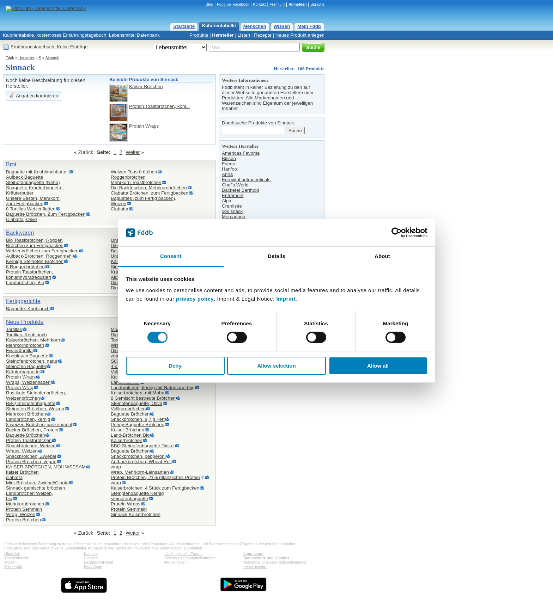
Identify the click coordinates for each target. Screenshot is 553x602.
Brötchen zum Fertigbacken (34, 245)
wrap (116, 466)
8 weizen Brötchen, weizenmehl (39, 424)
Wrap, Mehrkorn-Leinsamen (140, 472)
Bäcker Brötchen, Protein (32, 429)
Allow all (378, 366)
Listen (244, 35)
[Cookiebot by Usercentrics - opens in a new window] (396, 232)
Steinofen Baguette (26, 366)
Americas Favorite (241, 153)
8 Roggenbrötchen (25, 266)
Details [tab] (276, 256)
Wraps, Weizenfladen (28, 382)
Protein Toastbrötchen (28, 440)
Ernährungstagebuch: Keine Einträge (49, 46)
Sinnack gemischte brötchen (35, 488)
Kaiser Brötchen (127, 429)
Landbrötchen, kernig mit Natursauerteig (153, 387)
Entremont (233, 195)
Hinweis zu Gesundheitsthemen (190, 558)
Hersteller (223, 35)
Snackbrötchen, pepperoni (138, 456)
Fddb (10, 58)
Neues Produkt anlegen (299, 35)
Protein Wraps (144, 126)
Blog (209, 4)
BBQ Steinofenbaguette (30, 403)
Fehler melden (255, 566)
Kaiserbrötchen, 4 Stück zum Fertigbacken (155, 488)
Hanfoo (229, 169)
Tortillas (14, 329)
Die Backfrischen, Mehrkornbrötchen (149, 187)
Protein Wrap (20, 387)
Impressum (253, 554)
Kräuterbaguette (23, 371)
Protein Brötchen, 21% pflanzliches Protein (155, 477)
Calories (91, 558)
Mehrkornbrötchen (25, 345)
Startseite (184, 26)
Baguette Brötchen (130, 414)
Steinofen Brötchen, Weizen (35, 408)
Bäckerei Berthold (240, 190)
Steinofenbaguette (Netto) (33, 182)
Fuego (228, 163)
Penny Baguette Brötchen (137, 424)
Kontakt (259, 4)
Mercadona (233, 216)
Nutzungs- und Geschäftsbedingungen (275, 562)
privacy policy (195, 299)
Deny (175, 366)
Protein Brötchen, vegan (31, 461)
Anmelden (297, 4)
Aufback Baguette (24, 177)
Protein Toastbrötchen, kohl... (159, 106)
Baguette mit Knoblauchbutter (37, 171)
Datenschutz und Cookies (266, 558)
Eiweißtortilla (19, 350)
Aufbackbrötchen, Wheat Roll (141, 461)
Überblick (12, 554)
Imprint (285, 299)
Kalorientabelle (219, 25)
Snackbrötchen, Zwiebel (31, 456)
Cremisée (232, 206)
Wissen (282, 26)
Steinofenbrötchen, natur (31, 361)
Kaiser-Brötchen (146, 86)
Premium (277, 4)
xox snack (232, 211)
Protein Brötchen (23, 519)
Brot (11, 164)
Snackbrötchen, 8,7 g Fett (138, 419)
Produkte (198, 35)
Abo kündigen (175, 562)
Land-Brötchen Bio (130, 435)
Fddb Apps (93, 566)
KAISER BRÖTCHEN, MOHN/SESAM (46, 466)
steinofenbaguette (129, 498)
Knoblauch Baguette (27, 355)
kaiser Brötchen (22, 472)
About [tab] (382, 256)
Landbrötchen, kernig (28, 419)
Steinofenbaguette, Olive (136, 403)
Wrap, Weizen (20, 514)
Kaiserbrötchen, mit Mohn (137, 392)
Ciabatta (119, 208)
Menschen (254, 26)
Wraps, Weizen (22, 451)
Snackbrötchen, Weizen (31, 445)
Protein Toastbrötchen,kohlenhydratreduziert (29, 274)
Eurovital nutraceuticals (246, 179)
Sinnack (52, 58)
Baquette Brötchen (25, 435)
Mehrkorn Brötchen (26, 414)
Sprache (317, 4)
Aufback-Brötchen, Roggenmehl (39, 256)
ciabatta (14, 477)
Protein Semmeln (24, 509)
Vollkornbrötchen (128, 408)
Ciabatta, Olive (21, 219)
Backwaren (20, 233)
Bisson (229, 158)
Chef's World (235, 185)
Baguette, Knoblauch (28, 308)
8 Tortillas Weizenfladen (30, 208)
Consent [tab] (171, 256)
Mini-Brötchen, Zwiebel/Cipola (37, 482)
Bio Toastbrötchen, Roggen (34, 240)
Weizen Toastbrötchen (134, 171)
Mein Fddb (309, 26)
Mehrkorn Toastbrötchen (136, 182)
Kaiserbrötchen (126, 440)
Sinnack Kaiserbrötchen (135, 514)
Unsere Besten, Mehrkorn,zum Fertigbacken (33, 201)
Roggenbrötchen (128, 177)
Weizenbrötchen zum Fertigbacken (42, 250)
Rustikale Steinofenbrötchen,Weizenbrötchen (36, 395)
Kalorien (91, 554)
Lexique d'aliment (98, 562)
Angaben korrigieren (37, 95)
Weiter (133, 152)
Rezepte (263, 35)
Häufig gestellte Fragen (183, 554)
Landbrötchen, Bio (25, 282)
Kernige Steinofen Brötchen (34, 261)
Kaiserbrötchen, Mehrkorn (33, 340)
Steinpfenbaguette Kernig (137, 493)
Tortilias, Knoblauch (26, 334)
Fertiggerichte (23, 301)
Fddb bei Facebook (233, 4)
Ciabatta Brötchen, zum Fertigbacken (149, 193)
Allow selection (276, 366)
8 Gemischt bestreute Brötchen (143, 398)
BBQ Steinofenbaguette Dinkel (143, 445)
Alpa (226, 200)
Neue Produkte (25, 322)
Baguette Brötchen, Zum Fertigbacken (45, 214)
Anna (227, 174)
